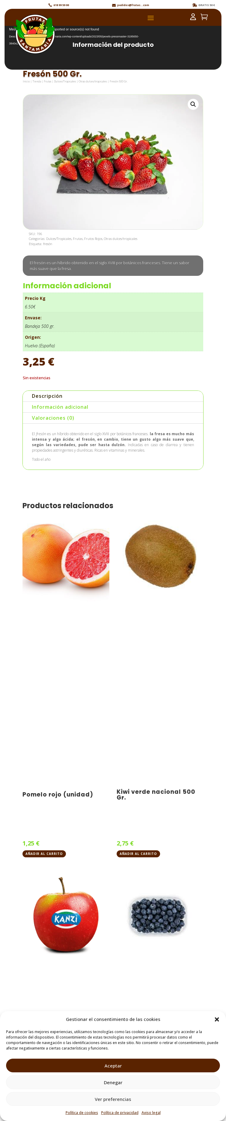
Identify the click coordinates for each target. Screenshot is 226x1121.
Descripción (47, 396)
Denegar (113, 1082)
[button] (217, 1019)
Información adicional (60, 407)
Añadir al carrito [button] (44, 854)
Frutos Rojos (93, 238)
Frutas (47, 81)
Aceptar (113, 1066)
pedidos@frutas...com (133, 5)
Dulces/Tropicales (65, 81)
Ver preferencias (113, 1099)
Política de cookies (82, 1112)
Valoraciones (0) (53, 418)
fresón (47, 243)
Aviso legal (151, 1112)
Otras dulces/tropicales (93, 81)
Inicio (26, 81)
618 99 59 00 (61, 5)
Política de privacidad (120, 1112)
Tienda (37, 81)
